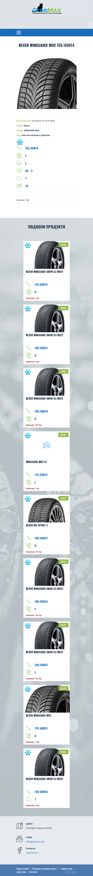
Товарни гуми (66, 868)
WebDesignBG (71, 871)
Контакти (33, 871)
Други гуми (21, 871)
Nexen (63, 244)
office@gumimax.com (35, 842)
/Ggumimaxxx (32, 853)
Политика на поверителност (44, 868)
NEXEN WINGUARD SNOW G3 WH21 (44, 272)
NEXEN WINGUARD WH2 (38, 715)
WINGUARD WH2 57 (36, 462)
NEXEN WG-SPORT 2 (37, 525)
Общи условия (23, 868)
